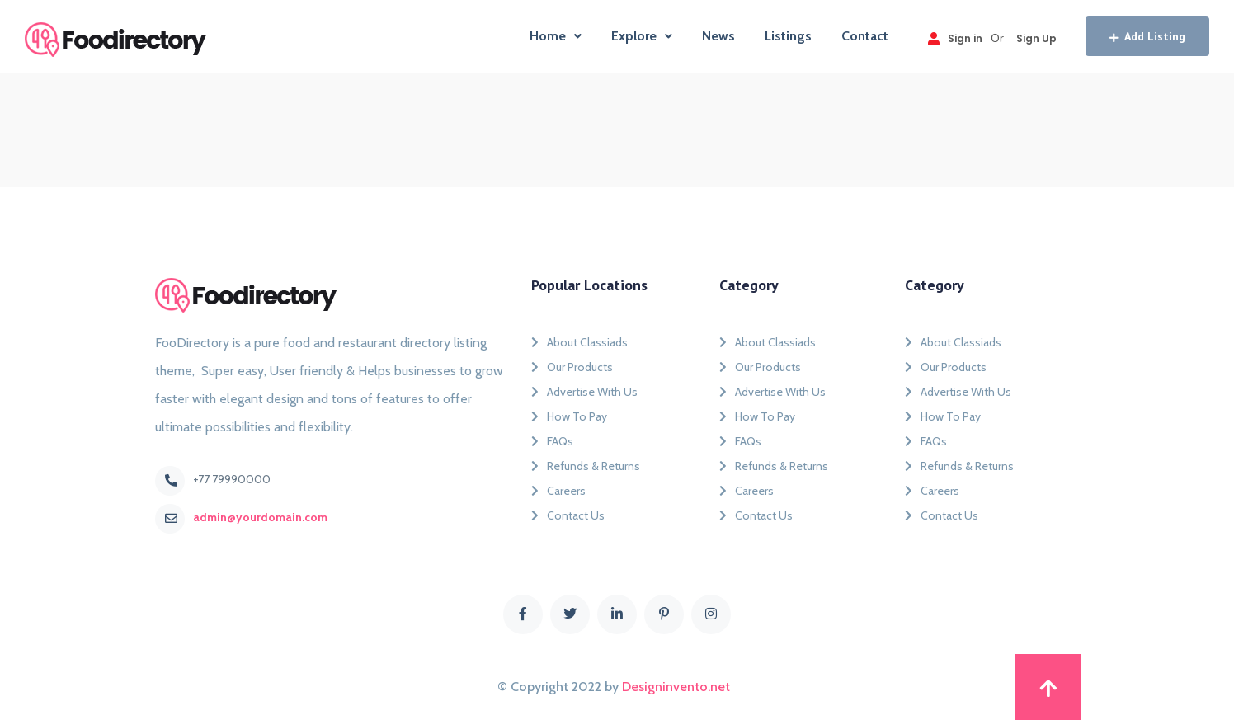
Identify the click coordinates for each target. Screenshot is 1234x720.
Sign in (955, 38)
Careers (558, 490)
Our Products (572, 367)
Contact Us (568, 515)
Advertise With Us (584, 391)
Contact (864, 36)
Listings (788, 36)
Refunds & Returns (585, 466)
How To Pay (569, 416)
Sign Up (1036, 38)
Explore (641, 36)
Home (556, 36)
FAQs (552, 441)
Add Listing (1147, 36)
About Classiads (579, 342)
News (718, 36)
